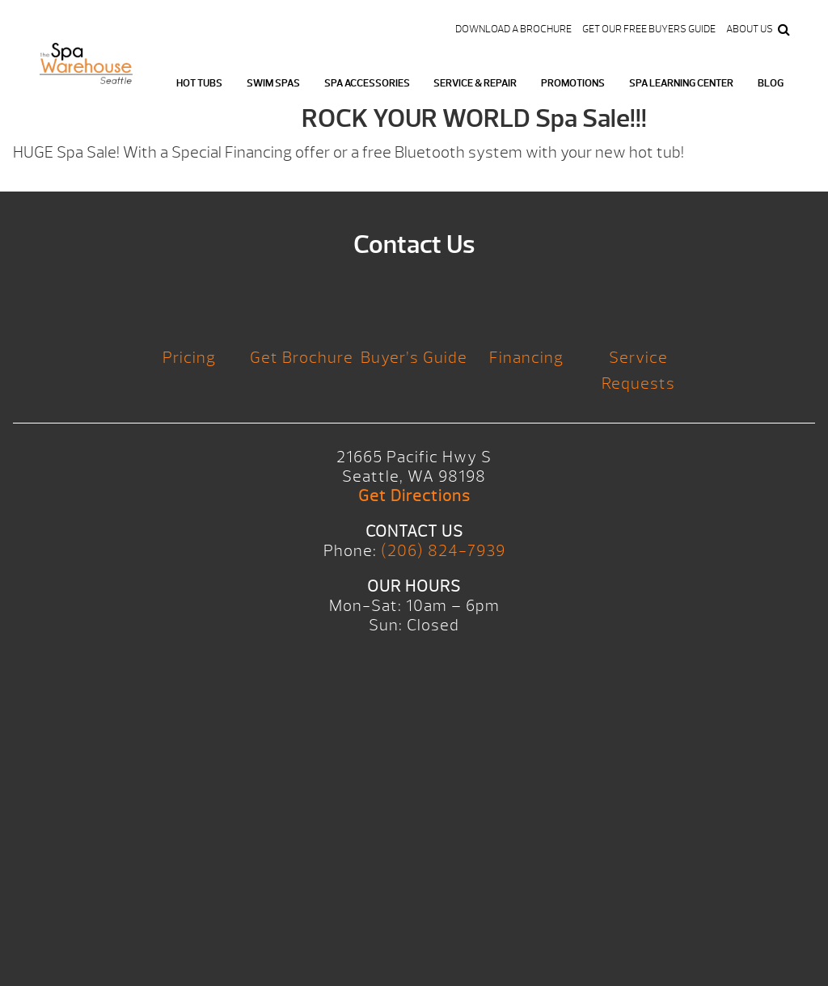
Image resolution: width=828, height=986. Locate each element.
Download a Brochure (513, 29)
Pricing (189, 358)
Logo (86, 73)
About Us (749, 29)
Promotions (573, 83)
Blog (771, 83)
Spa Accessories (367, 83)
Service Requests (638, 371)
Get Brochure (301, 358)
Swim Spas (273, 83)
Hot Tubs (199, 83)
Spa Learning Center (681, 83)
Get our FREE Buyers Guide (649, 29)
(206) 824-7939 (443, 551)
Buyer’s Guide (414, 358)
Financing (526, 358)
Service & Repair (475, 83)
